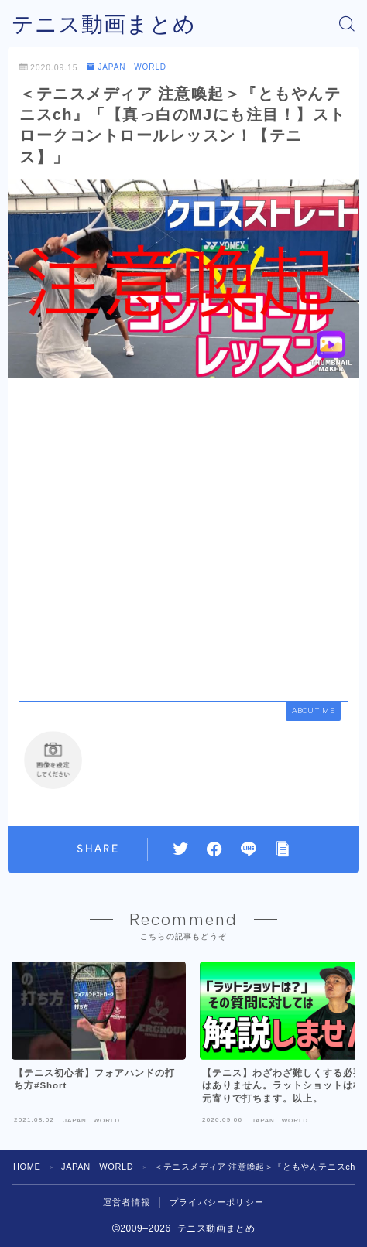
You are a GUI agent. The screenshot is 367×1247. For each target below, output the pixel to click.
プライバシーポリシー (217, 1202)
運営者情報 (126, 1202)
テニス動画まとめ (104, 24)
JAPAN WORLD (126, 67)
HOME (26, 1166)
